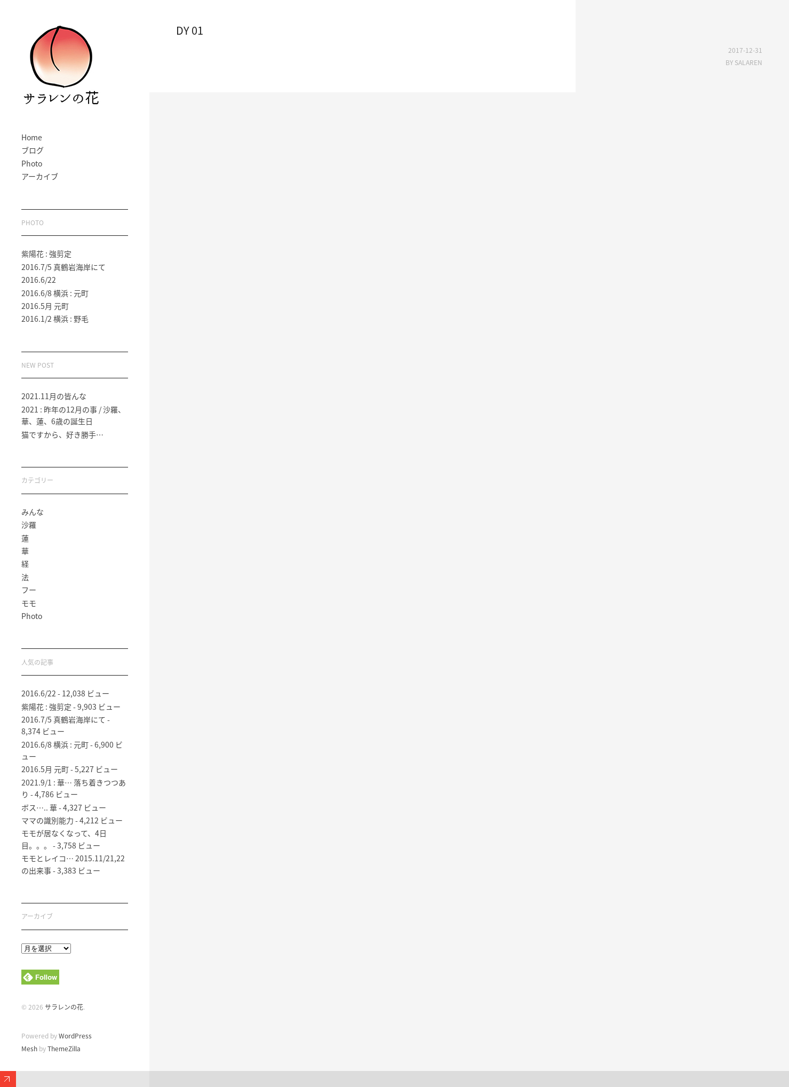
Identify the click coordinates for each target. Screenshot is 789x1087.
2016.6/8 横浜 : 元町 (55, 293)
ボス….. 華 (39, 807)
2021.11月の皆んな (53, 396)
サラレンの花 (64, 1007)
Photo (31, 163)
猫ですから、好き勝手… (62, 434)
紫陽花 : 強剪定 (46, 253)
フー (28, 589)
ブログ (32, 150)
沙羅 (28, 524)
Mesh (29, 1048)
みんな (32, 511)
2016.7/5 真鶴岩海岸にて (63, 266)
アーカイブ (39, 176)
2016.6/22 (38, 279)
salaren (748, 62)
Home (31, 137)
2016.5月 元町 (45, 305)
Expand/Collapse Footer (8, 1079)
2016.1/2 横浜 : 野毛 (55, 318)
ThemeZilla (64, 1048)
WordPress (75, 1036)
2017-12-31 (745, 50)
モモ (28, 603)
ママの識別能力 (47, 820)
